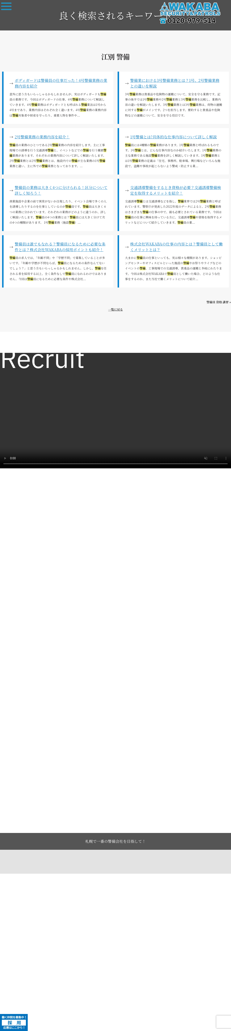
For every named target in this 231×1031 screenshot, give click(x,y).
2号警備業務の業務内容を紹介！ (42, 136)
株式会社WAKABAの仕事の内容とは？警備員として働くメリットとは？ (176, 246)
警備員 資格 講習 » (218, 302)
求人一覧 (10, 343)
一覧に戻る (115, 309)
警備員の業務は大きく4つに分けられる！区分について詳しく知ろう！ (61, 190)
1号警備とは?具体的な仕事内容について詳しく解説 (173, 136)
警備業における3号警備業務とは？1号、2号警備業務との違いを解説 (174, 83)
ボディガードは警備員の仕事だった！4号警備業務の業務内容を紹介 (61, 83)
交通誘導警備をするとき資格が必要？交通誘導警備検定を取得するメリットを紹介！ (175, 190)
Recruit (42, 360)
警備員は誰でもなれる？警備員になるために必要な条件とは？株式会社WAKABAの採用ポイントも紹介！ (60, 246)
